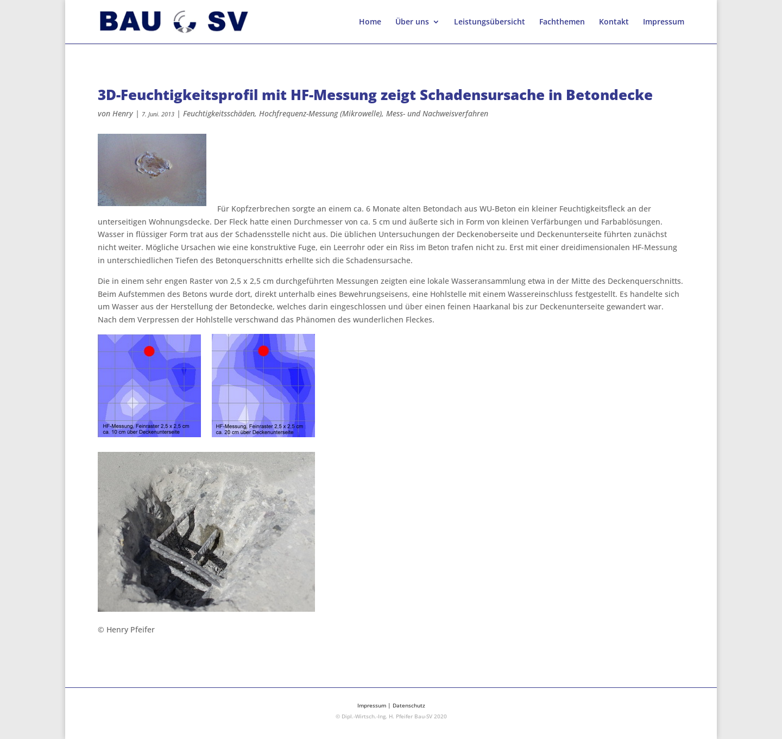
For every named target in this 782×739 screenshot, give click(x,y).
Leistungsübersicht (489, 22)
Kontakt (614, 22)
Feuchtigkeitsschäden (219, 113)
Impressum (663, 22)
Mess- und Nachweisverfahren (437, 113)
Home (370, 22)
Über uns (412, 22)
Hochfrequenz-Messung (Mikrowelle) (320, 113)
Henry (122, 113)
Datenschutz (409, 705)
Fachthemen (562, 22)
